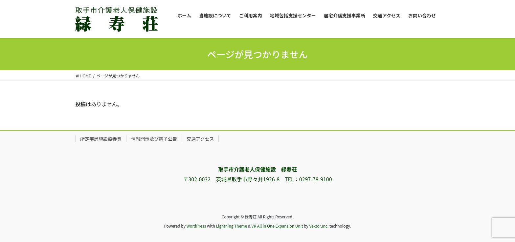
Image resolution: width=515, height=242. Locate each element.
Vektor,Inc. (318, 226)
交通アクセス (200, 138)
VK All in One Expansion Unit (277, 226)
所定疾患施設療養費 (101, 138)
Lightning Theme (231, 226)
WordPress (196, 226)
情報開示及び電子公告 (154, 138)
